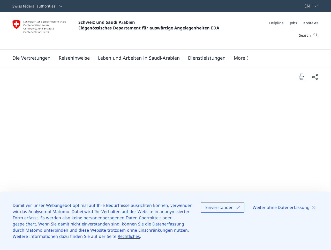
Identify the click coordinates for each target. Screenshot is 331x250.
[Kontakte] (311, 23)
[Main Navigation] (161, 58)
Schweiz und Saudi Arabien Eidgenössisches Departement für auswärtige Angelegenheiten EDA (148, 25)
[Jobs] (293, 23)
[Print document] (301, 77)
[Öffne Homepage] (115, 30)
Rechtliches (129, 236)
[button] (31, 58)
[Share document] (315, 77)
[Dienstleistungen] (207, 58)
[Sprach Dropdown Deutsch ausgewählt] (309, 6)
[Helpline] (276, 23)
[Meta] (294, 23)
